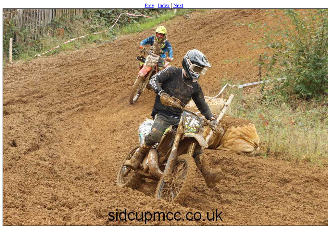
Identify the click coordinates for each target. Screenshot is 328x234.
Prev (149, 5)
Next (178, 5)
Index (164, 5)
